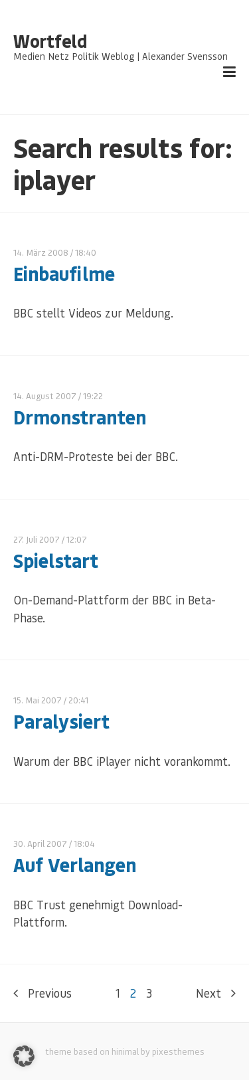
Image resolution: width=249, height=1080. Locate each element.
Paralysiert (61, 721)
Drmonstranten (79, 417)
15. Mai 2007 (37, 699)
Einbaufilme (64, 273)
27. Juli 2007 (36, 539)
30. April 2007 (40, 843)
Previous (42, 993)
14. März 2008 (40, 252)
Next (216, 993)
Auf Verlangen (74, 864)
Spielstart (55, 560)
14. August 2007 (44, 395)
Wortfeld (50, 41)
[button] (24, 1056)
